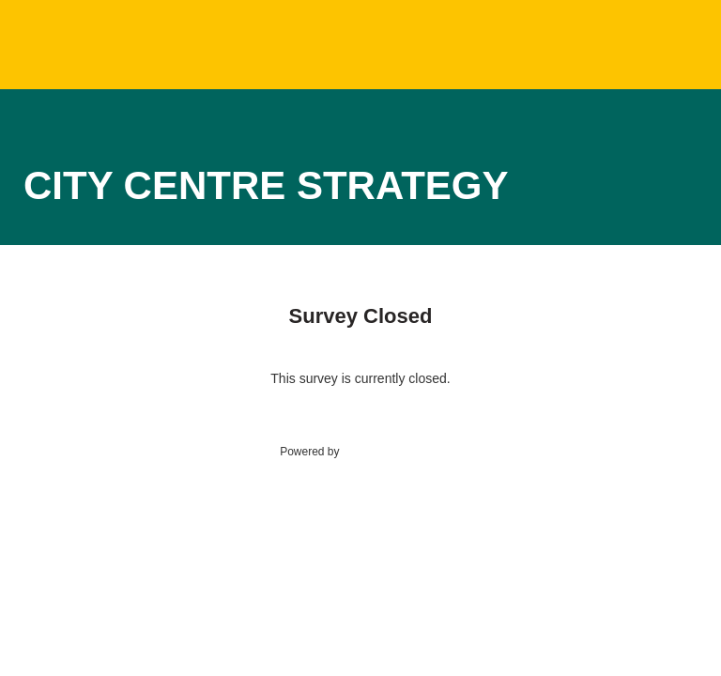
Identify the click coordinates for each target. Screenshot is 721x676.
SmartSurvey (394, 450)
